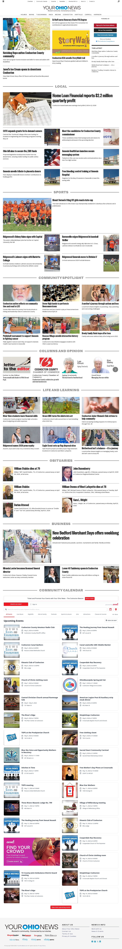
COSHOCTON (68, 14)
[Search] (118, 1)
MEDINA (58, 14)
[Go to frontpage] (62, 8)
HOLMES (24, 14)
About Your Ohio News (70, 929)
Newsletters (62, 1)
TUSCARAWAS (41, 14)
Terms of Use (67, 934)
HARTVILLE (79, 14)
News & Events (98, 931)
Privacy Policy (41, 945)
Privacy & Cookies (69, 936)
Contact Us (92, 1)
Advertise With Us (73, 1)
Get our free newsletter (105, 30)
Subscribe (53, 1)
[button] (115, 369)
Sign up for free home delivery (105, 25)
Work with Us (97, 929)
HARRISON (97, 14)
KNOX (51, 14)
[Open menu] (3, 1)
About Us (83, 1)
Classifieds (30, 1)
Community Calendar (41, 1)
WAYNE (31, 14)
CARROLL (88, 14)
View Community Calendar (105, 35)
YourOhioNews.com (22, 945)
